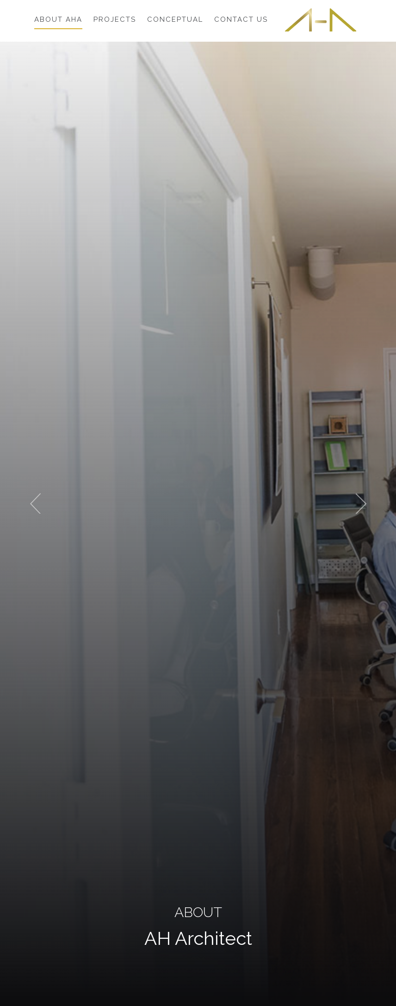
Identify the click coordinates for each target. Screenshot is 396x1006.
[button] (29, 503)
